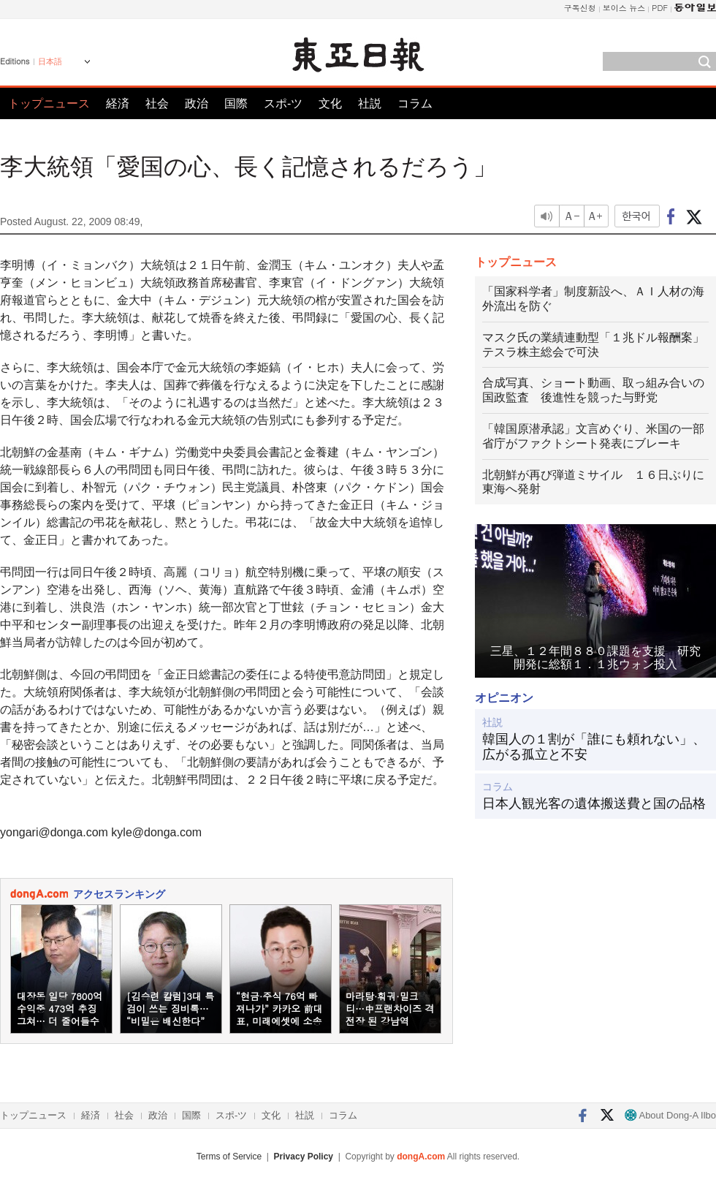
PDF (660, 7)
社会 (157, 103)
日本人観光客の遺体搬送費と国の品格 (594, 803)
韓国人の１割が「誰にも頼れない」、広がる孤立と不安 (594, 747)
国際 (236, 103)
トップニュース (49, 103)
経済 (117, 103)
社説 (369, 103)
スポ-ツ (283, 103)
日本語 (50, 61)
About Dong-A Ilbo (670, 1115)
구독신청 (580, 7)
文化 (330, 103)
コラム (415, 103)
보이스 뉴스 (624, 7)
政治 (196, 103)
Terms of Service (229, 1156)
